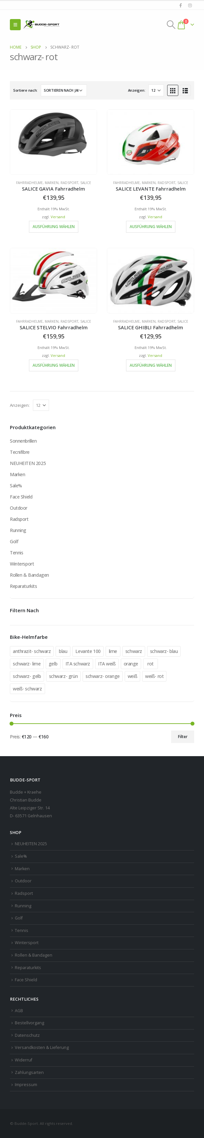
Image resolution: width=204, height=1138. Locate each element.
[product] (53, 142)
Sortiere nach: (25, 90)
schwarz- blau (164, 651)
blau (63, 651)
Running (18, 530)
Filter (183, 736)
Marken (52, 182)
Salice (85, 182)
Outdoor (18, 508)
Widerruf (23, 1060)
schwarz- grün (63, 676)
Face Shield (21, 497)
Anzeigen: (136, 90)
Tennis (16, 552)
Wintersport (22, 564)
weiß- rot (154, 676)
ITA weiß (107, 664)
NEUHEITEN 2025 (28, 463)
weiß (132, 676)
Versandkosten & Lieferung (42, 1047)
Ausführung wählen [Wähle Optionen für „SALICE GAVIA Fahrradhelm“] (54, 226)
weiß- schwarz (27, 688)
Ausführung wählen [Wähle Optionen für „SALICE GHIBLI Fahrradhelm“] (151, 365)
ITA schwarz (77, 664)
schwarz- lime (27, 664)
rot (150, 664)
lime (113, 651)
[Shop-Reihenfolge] (64, 90)
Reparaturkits (23, 586)
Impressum (26, 1084)
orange (131, 664)
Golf (14, 541)
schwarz (133, 651)
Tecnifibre (20, 452)
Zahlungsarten (29, 1072)
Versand (58, 216)
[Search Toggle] (171, 24)
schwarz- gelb (27, 676)
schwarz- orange (103, 676)
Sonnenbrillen (23, 441)
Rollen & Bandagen (29, 575)
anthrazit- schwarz (32, 651)
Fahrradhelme (29, 182)
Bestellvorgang (29, 1023)
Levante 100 (87, 651)
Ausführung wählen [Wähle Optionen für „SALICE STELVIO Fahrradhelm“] (54, 365)
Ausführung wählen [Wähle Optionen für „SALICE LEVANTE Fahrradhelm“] (151, 226)
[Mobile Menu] (15, 24)
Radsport (69, 182)
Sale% (16, 485)
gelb (53, 664)
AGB (19, 1010)
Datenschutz (27, 1035)
